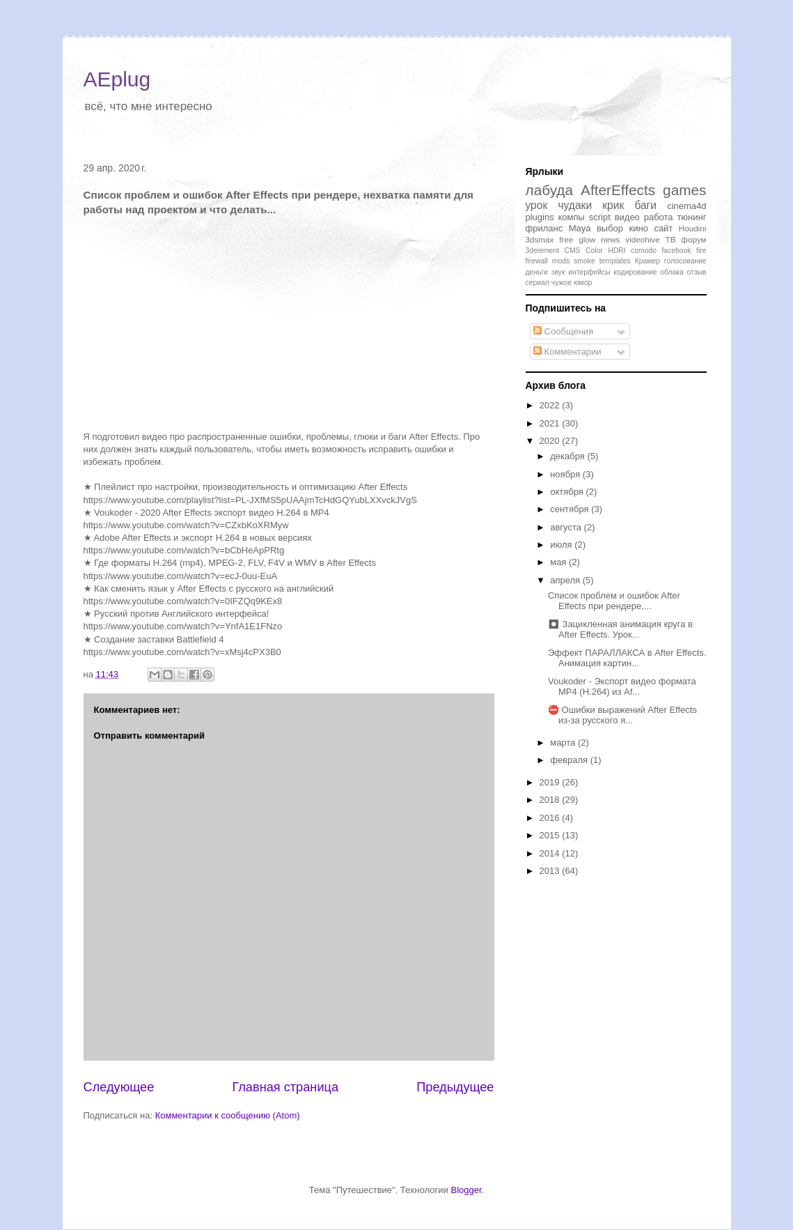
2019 (551, 782)
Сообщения (563, 331)
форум (693, 239)
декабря (568, 456)
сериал (537, 282)
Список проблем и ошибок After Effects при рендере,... (614, 601)
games (684, 190)
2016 (551, 818)
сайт (663, 228)
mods (561, 261)
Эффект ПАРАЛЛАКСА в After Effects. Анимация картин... (627, 658)
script (600, 217)
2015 (551, 835)
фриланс (544, 228)
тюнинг (691, 217)
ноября (566, 474)
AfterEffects (618, 190)
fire (701, 250)
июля (562, 544)
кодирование (635, 272)
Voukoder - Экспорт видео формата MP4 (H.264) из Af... (622, 687)
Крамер (647, 261)
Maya (580, 228)
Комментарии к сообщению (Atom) (227, 1115)
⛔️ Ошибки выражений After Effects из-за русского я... (622, 715)
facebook (676, 250)
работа (658, 217)
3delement (543, 250)
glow (587, 239)
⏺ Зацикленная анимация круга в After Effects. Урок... (620, 629)
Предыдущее (455, 1087)
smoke (584, 261)
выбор (610, 228)
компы (571, 217)
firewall (537, 261)
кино (638, 228)
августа (566, 527)
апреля (566, 580)
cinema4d (686, 206)
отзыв (696, 272)
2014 (551, 853)
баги (645, 205)
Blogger (465, 1190)
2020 (551, 441)
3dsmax (540, 239)
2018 (551, 799)
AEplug (117, 79)
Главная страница (285, 1087)
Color (594, 250)
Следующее (119, 1087)
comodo (644, 250)
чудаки (575, 205)
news (610, 239)
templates (615, 261)
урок (537, 205)
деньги (537, 272)
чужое (561, 282)
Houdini (693, 228)
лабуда (550, 190)
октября (568, 491)
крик (613, 205)
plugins (540, 217)
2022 (551, 405)
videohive (642, 239)
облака (672, 272)
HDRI (616, 250)
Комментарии (567, 351)
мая (559, 562)
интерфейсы (589, 272)
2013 (551, 871)
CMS (572, 250)
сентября (570, 509)
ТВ (671, 239)
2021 (551, 423)
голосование (685, 261)
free (566, 239)
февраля (570, 760)
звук (558, 272)
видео (627, 217)
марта (564, 742)
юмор (583, 282)
